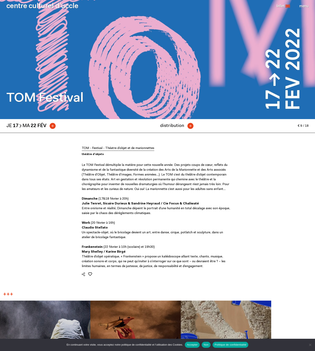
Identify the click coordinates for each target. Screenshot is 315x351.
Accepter (192, 344)
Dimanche (90, 198)
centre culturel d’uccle (42, 6)
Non (206, 344)
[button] (283, 6)
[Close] (304, 6)
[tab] (32, 126)
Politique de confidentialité (230, 344)
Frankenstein (92, 247)
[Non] (310, 345)
